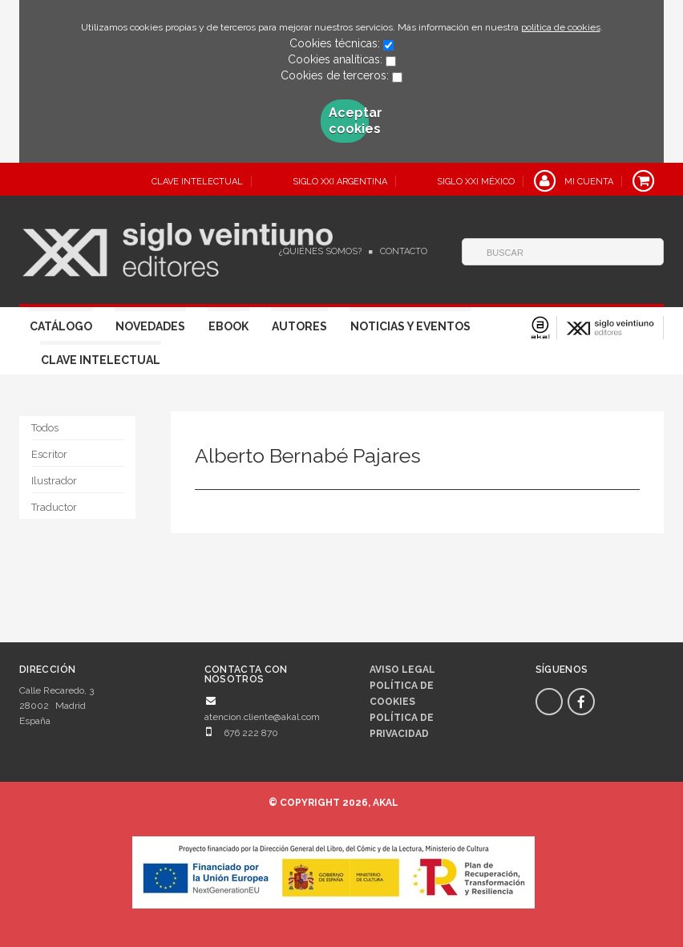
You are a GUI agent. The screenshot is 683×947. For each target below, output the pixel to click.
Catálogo (61, 326)
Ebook (228, 326)
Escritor (49, 454)
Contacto (403, 251)
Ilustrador (54, 481)
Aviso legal (402, 669)
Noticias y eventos (410, 326)
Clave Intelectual (100, 360)
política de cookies (560, 27)
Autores (299, 326)
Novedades (150, 326)
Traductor (54, 507)
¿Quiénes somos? (320, 251)
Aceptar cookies (349, 120)
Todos (45, 428)
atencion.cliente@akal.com (262, 716)
